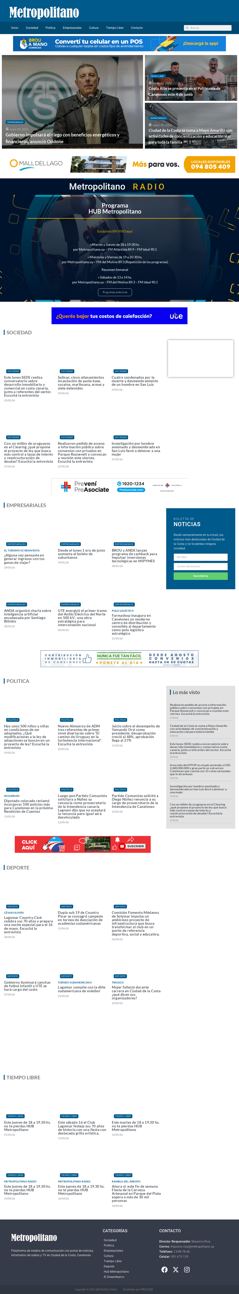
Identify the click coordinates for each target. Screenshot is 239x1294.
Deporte (12, 906)
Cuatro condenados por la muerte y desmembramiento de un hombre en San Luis (135, 381)
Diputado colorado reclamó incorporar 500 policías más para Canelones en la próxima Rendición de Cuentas (28, 806)
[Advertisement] (119, 1043)
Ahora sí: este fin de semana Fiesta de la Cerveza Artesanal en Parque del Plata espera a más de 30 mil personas (136, 1193)
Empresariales (72, 28)
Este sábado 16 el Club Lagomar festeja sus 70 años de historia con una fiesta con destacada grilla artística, (82, 1127)
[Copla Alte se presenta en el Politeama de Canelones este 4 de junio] (191, 78)
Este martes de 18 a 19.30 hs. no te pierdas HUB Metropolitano (135, 1126)
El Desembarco (114, 1277)
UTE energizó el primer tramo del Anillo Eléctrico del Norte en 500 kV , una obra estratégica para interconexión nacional (82, 617)
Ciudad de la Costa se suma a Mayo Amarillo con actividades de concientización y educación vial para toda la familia (198, 728)
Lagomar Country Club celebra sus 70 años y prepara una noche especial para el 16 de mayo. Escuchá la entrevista (28, 924)
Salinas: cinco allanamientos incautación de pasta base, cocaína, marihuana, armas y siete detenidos (81, 382)
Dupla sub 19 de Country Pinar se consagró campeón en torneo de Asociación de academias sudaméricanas (80, 917)
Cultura (94, 28)
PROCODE (147, 1289)
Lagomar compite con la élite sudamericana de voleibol (81, 989)
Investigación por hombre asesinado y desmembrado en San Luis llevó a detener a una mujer (136, 448)
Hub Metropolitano (116, 1271)
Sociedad (32, 28)
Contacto (137, 28)
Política (50, 28)
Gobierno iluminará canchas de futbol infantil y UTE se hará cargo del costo (27, 986)
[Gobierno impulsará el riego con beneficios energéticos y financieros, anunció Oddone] (72, 102)
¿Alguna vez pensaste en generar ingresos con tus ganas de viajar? (24, 558)
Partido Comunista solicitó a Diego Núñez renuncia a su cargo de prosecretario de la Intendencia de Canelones (135, 801)
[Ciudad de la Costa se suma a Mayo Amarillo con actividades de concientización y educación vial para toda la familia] (191, 126)
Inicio (14, 28)
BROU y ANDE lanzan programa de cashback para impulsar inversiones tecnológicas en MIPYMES (134, 555)
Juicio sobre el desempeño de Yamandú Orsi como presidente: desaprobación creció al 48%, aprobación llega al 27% (136, 733)
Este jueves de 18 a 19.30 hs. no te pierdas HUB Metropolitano (27, 1126)
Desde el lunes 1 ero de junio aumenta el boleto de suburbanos (81, 553)
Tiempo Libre (114, 28)
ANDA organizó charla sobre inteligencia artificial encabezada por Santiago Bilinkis (27, 616)
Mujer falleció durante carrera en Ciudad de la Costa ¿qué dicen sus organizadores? (136, 992)
